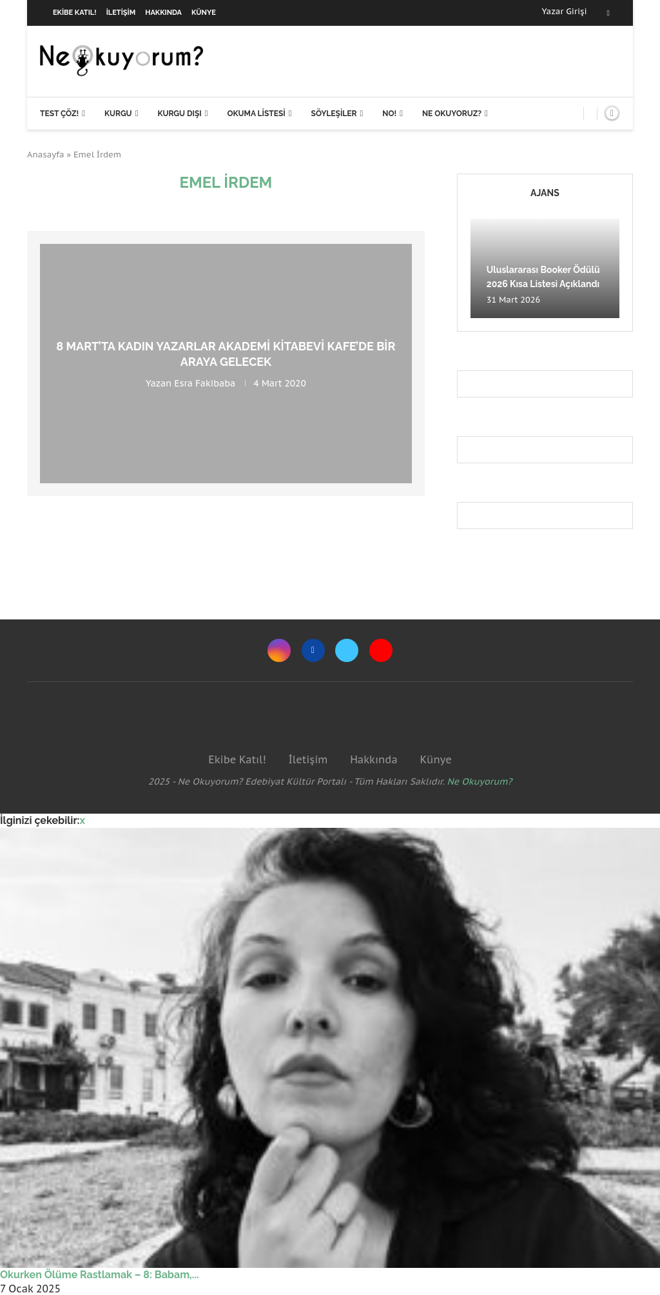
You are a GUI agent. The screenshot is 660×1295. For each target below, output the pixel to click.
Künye (203, 12)
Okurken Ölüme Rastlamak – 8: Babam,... (99, 1275)
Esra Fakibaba (204, 383)
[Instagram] (279, 650)
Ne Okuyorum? (479, 781)
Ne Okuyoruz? (451, 113)
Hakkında (163, 12)
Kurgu (118, 113)
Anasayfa (45, 154)
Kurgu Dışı (179, 113)
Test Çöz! (59, 113)
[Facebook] (608, 13)
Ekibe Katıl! (75, 12)
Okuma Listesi (256, 113)
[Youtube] (381, 650)
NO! (389, 113)
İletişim (121, 12)
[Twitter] (346, 650)
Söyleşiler (334, 113)
